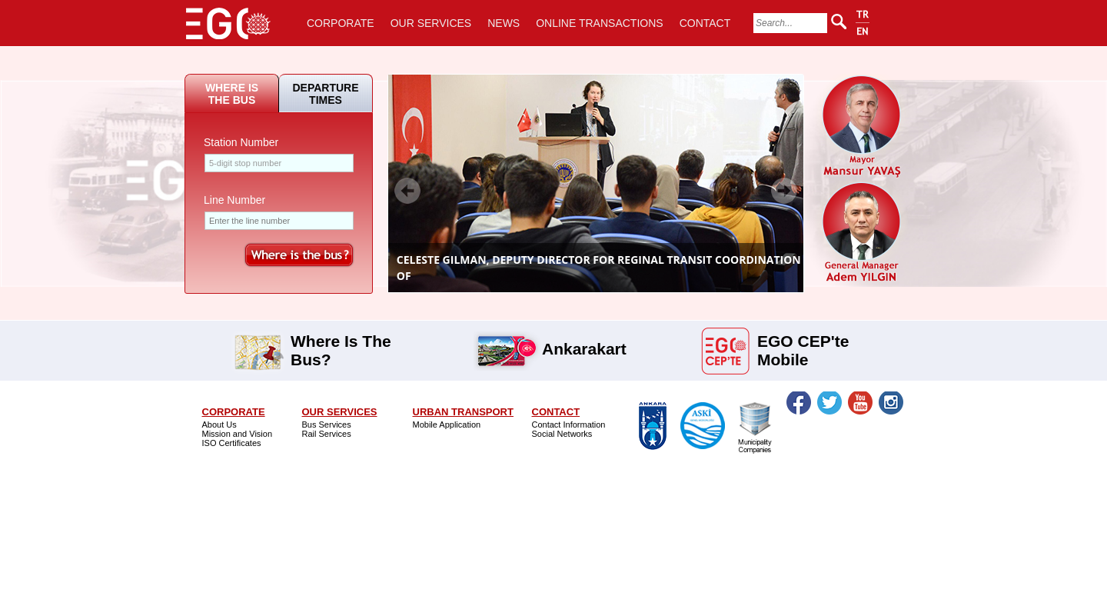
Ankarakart (584, 347)
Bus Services (326, 424)
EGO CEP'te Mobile (803, 340)
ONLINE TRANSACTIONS (599, 23)
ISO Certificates (231, 443)
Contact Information (569, 424)
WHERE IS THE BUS (231, 94)
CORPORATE (340, 23)
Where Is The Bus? (341, 340)
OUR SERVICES (431, 23)
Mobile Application (447, 424)
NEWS (503, 23)
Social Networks (562, 433)
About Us (219, 424)
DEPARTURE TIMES (325, 94)
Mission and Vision (237, 433)
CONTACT (705, 23)
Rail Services (326, 433)
